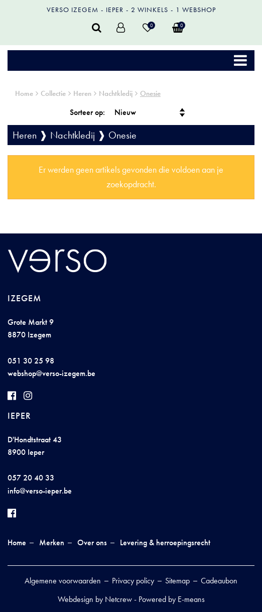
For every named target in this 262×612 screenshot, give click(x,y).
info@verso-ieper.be (40, 490)
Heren (82, 93)
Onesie (150, 93)
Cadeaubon (219, 580)
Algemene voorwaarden (63, 580)
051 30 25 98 (31, 360)
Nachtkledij (116, 93)
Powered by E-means (172, 599)
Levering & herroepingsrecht (165, 542)
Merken (51, 542)
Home (24, 93)
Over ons (92, 542)
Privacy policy (133, 580)
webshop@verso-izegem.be (51, 373)
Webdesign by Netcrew (95, 599)
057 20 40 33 (31, 477)
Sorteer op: (87, 112)
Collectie (53, 93)
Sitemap (177, 580)
